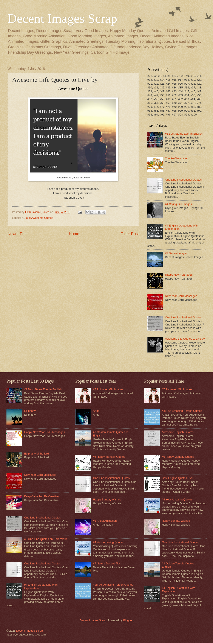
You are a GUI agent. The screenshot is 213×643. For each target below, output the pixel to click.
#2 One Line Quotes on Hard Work (45, 539)
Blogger (128, 620)
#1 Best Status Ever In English (183, 133)
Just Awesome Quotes (39, 217)
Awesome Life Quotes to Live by (185, 338)
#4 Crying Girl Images (178, 204)
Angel (96, 410)
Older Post (129, 234)
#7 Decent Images (176, 253)
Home (74, 234)
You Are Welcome (176, 158)
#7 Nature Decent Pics (107, 563)
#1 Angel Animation (105, 520)
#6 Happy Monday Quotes (109, 456)
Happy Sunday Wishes (107, 499)
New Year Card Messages (181, 296)
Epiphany (30, 410)
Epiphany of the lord (36, 453)
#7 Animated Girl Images (108, 389)
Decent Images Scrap (62, 18)
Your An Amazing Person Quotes (113, 584)
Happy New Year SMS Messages (44, 432)
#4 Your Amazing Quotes (108, 542)
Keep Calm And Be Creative (41, 496)
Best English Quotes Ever (177, 478)
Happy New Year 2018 (179, 274)
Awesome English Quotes (177, 432)
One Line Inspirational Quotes (183, 179)
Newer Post (18, 234)
